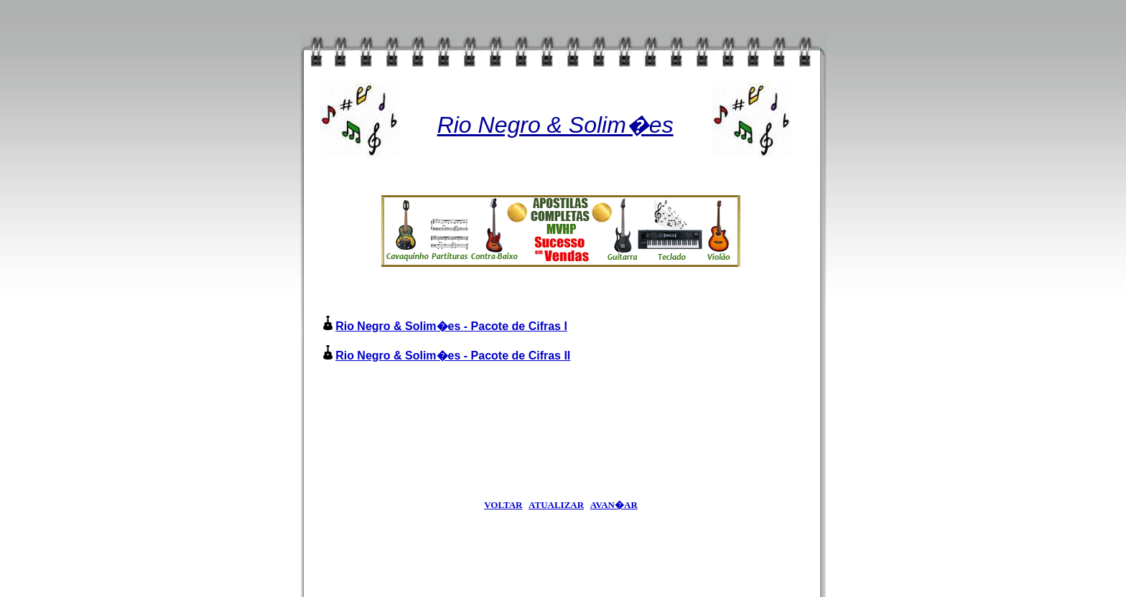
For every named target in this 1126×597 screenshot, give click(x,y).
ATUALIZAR (556, 504)
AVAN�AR (614, 504)
